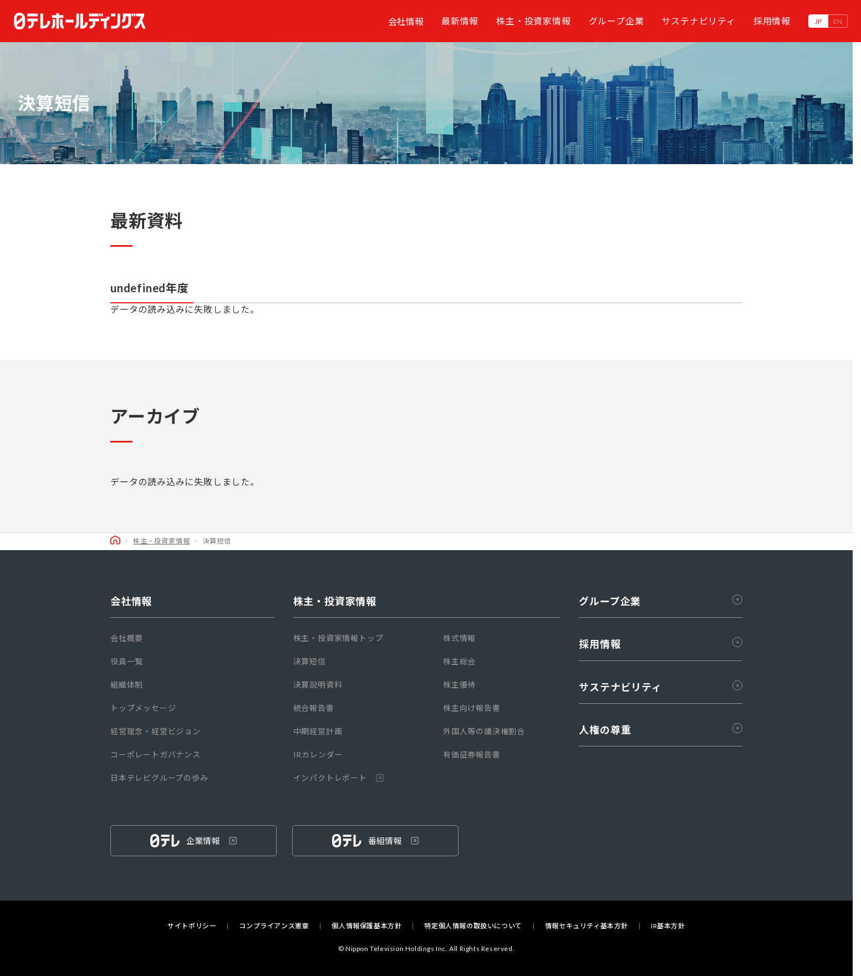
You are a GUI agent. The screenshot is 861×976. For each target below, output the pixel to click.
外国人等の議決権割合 (484, 731)
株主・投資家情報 (533, 21)
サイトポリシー (191, 926)
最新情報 (459, 21)
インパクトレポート (338, 777)
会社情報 (406, 21)
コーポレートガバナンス (155, 754)
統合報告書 (313, 708)
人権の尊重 (660, 729)
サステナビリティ (698, 21)
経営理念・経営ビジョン (155, 731)
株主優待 (459, 684)
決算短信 (309, 661)
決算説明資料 (318, 684)
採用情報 (772, 21)
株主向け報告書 (472, 708)
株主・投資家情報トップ (338, 638)
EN (837, 21)
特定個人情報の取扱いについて (473, 926)
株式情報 (459, 638)
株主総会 (459, 661)
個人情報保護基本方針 (366, 926)
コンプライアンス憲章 (274, 926)
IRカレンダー (318, 754)
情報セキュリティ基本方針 (586, 926)
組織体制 (126, 684)
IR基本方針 (668, 926)
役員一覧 (126, 661)
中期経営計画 (318, 731)
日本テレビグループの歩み (159, 777)
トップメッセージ (143, 708)
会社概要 (126, 638)
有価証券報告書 (472, 754)
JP (818, 21)
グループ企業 (616, 21)
